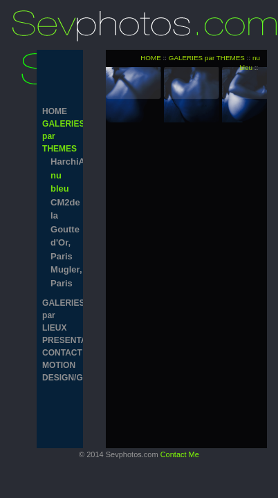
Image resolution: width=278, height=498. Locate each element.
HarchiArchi (63, 161)
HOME (54, 111)
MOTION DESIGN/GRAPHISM (59, 371)
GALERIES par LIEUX (59, 315)
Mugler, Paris (63, 276)
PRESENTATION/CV (59, 340)
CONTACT (59, 353)
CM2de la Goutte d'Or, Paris (63, 229)
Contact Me (179, 454)
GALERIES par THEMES (59, 136)
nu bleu (59, 182)
